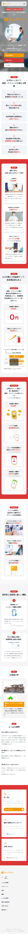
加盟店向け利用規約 (6, 915)
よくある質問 (4, 898)
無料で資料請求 (5, 902)
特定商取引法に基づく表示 (7, 922)
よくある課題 (4, 882)
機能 (2, 894)
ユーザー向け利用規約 (6, 917)
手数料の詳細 (4, 920)
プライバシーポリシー (6, 913)
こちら (13, 368)
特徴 (2, 890)
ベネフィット (4, 886)
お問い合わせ (4, 906)
